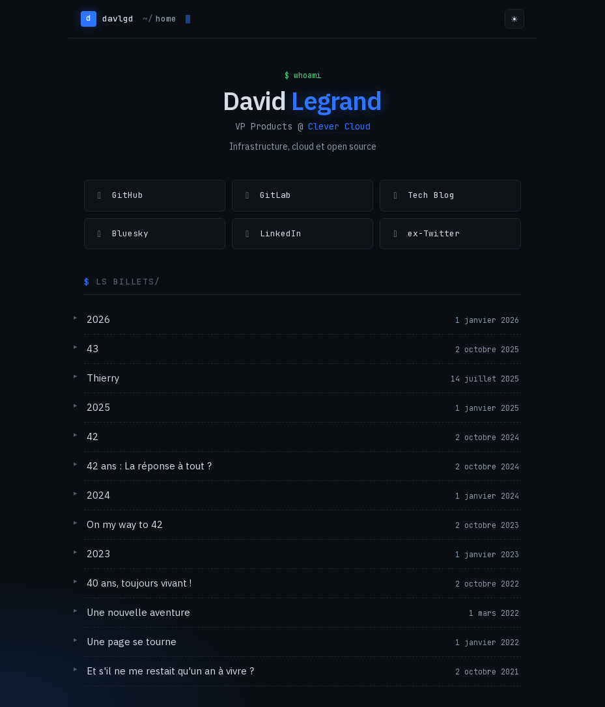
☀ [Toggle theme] (514, 19)
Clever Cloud (339, 126)
